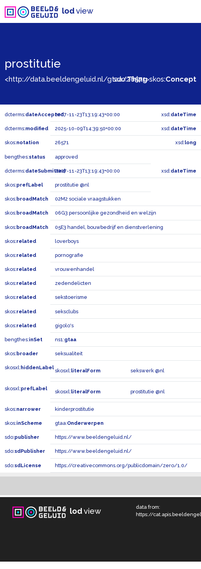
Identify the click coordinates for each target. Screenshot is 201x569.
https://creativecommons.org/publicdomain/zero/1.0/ (121, 465)
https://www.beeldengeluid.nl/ (93, 437)
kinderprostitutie (74, 409)
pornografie (69, 255)
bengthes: (25, 157)
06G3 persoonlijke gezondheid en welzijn (105, 213)
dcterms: (34, 114)
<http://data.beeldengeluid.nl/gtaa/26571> (77, 79)
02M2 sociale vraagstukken (88, 199)
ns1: (65, 339)
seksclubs (66, 311)
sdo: (130, 79)
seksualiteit (69, 353)
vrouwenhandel (74, 269)
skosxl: (29, 367)
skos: (172, 79)
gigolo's (64, 325)
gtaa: (79, 423)
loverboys (67, 241)
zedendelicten (73, 283)
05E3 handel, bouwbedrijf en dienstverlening (109, 227)
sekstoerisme (71, 297)
